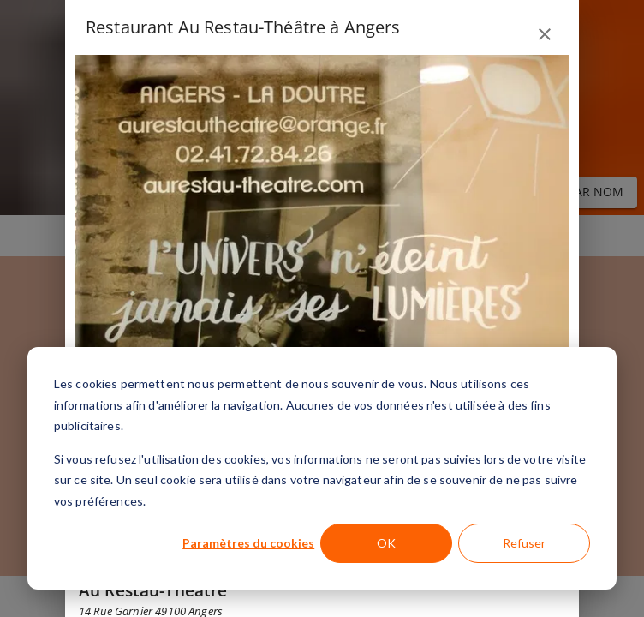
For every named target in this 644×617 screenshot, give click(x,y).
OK (386, 543)
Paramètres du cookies (248, 543)
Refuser (524, 543)
